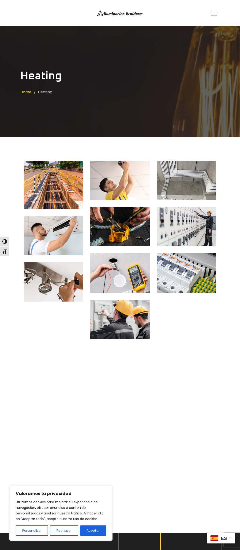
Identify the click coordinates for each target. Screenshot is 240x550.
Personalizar (32, 530)
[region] (60, 513)
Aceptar (93, 530)
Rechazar (64, 530)
